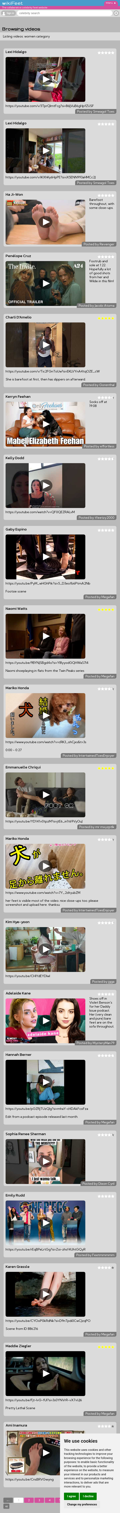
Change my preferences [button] (82, 1504)
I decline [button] (88, 1496)
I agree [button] (71, 1496)
